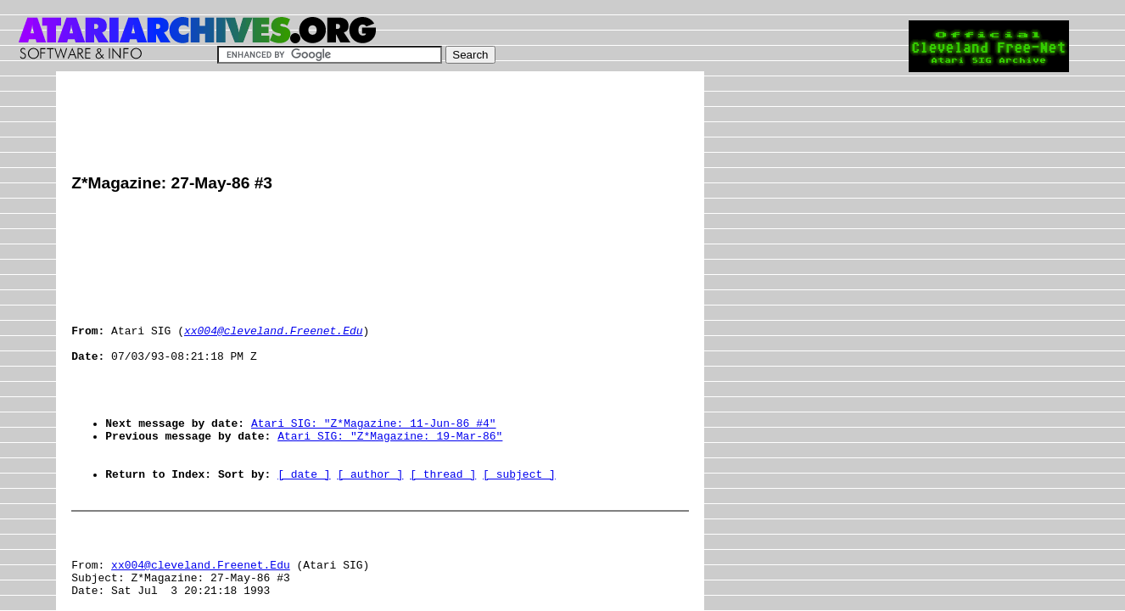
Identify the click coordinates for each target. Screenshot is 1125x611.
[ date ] (303, 522)
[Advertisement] (380, 125)
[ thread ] (443, 522)
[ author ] (370, 522)
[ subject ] (519, 522)
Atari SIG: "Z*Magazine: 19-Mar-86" (389, 476)
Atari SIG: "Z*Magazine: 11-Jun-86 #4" (373, 460)
